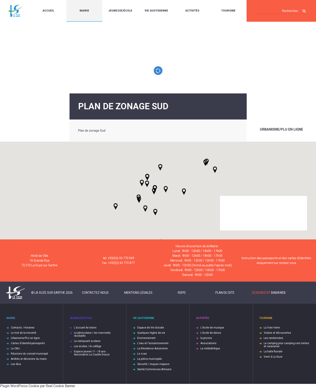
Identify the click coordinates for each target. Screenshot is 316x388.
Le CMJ (15, 348)
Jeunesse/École (120, 10)
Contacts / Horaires (22, 327)
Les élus (16, 364)
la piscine (206, 338)
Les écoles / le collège (87, 346)
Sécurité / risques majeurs (153, 364)
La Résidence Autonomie (152, 348)
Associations (208, 343)
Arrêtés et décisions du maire (29, 358)
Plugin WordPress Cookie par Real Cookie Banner (37, 386)
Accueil (48, 10)
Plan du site (224, 292)
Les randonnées (273, 338)
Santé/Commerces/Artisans (154, 369)
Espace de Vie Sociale (150, 327)
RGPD (182, 292)
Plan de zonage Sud (91, 130)
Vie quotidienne (156, 10)
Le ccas (142, 353)
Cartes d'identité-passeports (28, 343)
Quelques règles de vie (151, 332)
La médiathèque (210, 348)
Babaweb (278, 292)
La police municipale (149, 358)
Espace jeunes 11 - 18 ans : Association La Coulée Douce (92, 353)
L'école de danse (210, 332)
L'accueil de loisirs (85, 327)
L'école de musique (212, 327)
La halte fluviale (273, 351)
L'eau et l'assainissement (153, 343)
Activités (192, 10)
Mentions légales (138, 292)
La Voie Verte (272, 327)
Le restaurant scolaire (87, 341)
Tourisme (228, 10)
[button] (165, 189)
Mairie (84, 10)
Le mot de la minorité (23, 332)
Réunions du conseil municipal (29, 353)
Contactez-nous (95, 292)
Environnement (146, 338)
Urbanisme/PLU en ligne (281, 129)
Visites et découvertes (277, 332)
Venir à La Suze (273, 356)
